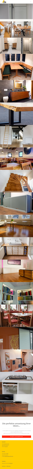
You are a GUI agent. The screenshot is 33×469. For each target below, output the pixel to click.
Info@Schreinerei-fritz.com (8, 456)
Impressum (4, 466)
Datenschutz (8, 466)
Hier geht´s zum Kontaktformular (16, 436)
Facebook (10, 463)
